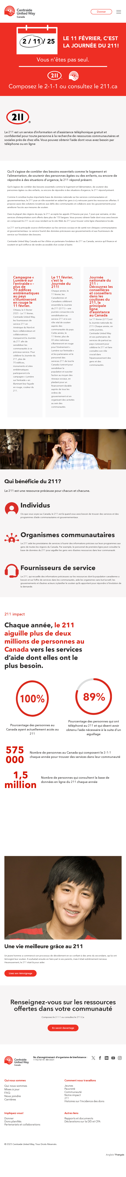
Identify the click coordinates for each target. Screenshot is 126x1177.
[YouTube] (113, 1058)
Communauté (73, 1091)
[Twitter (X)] (93, 1058)
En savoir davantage (63, 1028)
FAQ (7, 1092)
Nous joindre (12, 1096)
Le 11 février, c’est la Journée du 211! (62, 282)
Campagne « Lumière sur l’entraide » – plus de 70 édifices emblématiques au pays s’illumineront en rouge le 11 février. (26, 291)
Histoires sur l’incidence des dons (84, 1101)
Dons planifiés (12, 1121)
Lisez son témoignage (20, 973)
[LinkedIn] (106, 1058)
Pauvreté (69, 1088)
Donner (101, 11)
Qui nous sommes (15, 1085)
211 (66, 1098)
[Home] (19, 12)
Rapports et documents (78, 1118)
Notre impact (72, 1095)
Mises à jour (11, 1089)
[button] (119, 12)
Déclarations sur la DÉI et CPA (82, 1121)
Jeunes (68, 1085)
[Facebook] (100, 1058)
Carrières (10, 1099)
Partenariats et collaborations (22, 1124)
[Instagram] (120, 1058)
